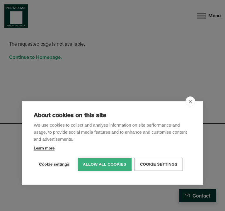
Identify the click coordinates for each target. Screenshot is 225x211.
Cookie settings (54, 164)
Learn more (44, 147)
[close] (190, 101)
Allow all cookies (104, 164)
